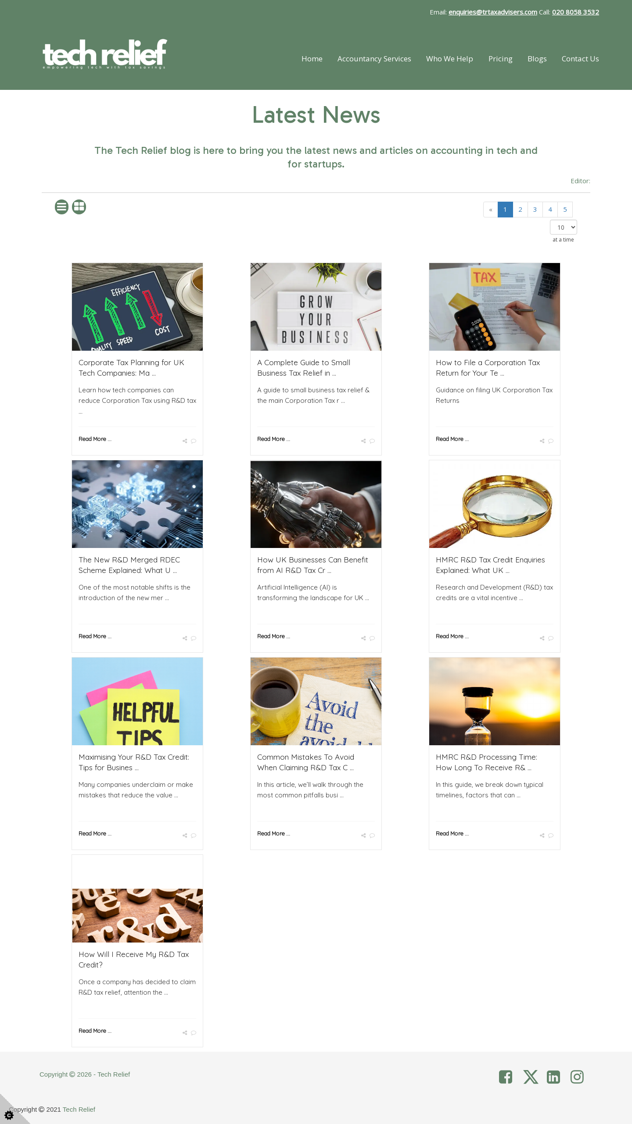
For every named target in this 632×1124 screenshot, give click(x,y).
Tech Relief (79, 1109)
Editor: (580, 180)
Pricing (500, 58)
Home (312, 58)
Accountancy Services (374, 58)
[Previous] (490, 209)
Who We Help (449, 58)
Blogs (537, 58)
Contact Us (580, 58)
